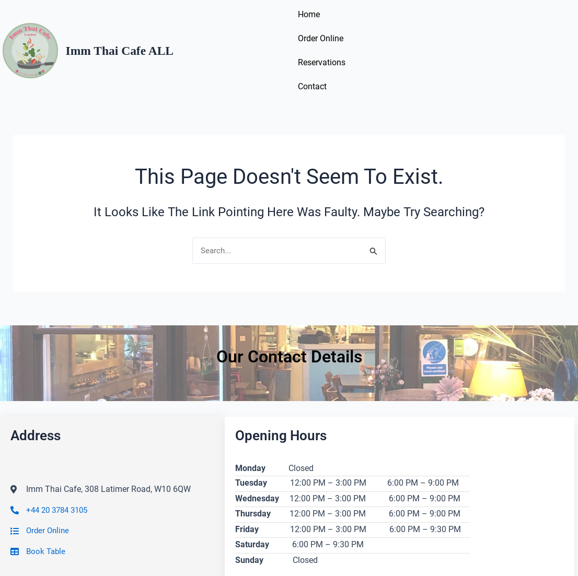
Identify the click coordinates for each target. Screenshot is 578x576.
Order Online (360, 30)
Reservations (422, 30)
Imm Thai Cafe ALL (126, 30)
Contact (475, 30)
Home (310, 30)
